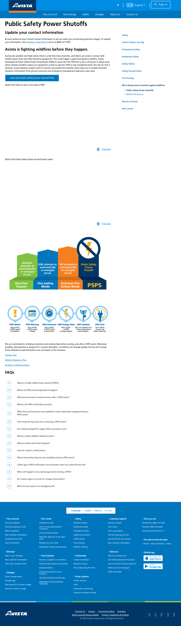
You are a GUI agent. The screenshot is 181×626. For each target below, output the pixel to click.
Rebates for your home (48, 543)
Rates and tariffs (114, 572)
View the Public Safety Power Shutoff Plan (32, 78)
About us (114, 552)
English (88, 510)
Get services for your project (119, 539)
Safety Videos (128, 64)
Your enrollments (12, 543)
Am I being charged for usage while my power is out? (42, 429)
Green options (82, 576)
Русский (108, 510)
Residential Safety (130, 56)
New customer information (16, 535)
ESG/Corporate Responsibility (85, 615)
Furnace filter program (48, 533)
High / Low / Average (13, 556)
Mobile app (149, 552)
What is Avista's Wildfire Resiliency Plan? (35, 436)
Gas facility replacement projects (121, 560)
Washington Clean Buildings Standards (51, 583)
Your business (47, 556)
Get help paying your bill (15, 527)
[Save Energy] (69, 14)
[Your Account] (50, 14)
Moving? (11, 552)
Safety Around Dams (132, 71)
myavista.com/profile (35, 42)
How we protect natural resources (122, 564)
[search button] (118, 5)
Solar (76, 585)
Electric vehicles (80, 581)
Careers (91, 611)
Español (98, 510)
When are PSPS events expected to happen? (37, 390)
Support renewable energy (85, 593)
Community (80, 556)
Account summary (12, 523)
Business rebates (46, 568)
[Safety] (85, 14)
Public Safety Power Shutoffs (46, 24)
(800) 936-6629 (156, 527)
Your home (46, 519)
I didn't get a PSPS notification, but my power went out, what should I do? (51, 465)
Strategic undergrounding (17, 365)
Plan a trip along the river (84, 568)
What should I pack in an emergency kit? (36, 486)
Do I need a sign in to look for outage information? (41, 479)
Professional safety (81, 531)
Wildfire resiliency (81, 547)
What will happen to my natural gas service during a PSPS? (44, 472)
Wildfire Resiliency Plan (16, 360)
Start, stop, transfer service (16, 564)
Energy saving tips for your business (50, 573)
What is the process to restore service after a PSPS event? (43, 397)
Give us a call (150, 519)
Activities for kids (46, 523)
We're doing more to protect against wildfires (143, 85)
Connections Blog (106, 611)
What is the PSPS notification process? (34, 404)
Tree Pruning (128, 78)
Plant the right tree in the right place (52, 538)
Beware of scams (80, 523)
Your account (13, 519)
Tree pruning (79, 543)
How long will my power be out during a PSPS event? (41, 422)
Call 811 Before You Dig (133, 42)
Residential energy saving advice (52, 547)
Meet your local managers (118, 568)
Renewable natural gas (83, 589)
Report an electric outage (15, 589)
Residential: (154, 523)
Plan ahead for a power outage (18, 585)
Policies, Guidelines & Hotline (115, 615)
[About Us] (115, 14)
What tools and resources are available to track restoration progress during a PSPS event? (52, 413)
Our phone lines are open (156, 539)
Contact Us (80, 611)
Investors (121, 611)
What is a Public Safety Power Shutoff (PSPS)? (38, 383)
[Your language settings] (134, 5)
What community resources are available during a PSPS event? (46, 457)
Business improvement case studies (53, 564)
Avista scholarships (81, 560)
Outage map (11, 355)
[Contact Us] (132, 14)
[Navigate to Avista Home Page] (22, 10)
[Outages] (99, 14)
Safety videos (79, 539)
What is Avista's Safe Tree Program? (33, 443)
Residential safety (81, 527)
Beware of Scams (130, 101)
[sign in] (160, 4)
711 (163, 531)
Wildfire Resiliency (134, 94)
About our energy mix (117, 556)
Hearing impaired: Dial (154, 531)
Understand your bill (13, 539)
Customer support (118, 519)
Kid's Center (127, 108)
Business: (153, 527)
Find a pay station (115, 531)
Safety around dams (82, 535)
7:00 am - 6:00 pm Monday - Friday (156, 544)
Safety (125, 35)
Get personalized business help (52, 578)
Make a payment (12, 531)
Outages (10, 572)
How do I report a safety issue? (31, 450)
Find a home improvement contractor (50, 528)
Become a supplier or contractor (52, 560)
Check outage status (13, 577)
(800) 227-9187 (158, 523)
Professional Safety (131, 49)
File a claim (112, 527)
